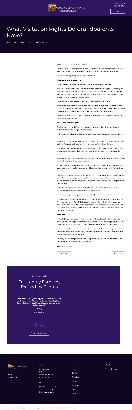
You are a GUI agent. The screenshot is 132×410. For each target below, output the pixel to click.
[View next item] (39, 324)
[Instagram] (111, 369)
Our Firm (74, 373)
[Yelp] (116, 369)
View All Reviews (36, 333)
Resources (75, 385)
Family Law (75, 377)
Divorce (74, 381)
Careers (74, 389)
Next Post (118, 254)
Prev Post (63, 254)
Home (74, 369)
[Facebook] (106, 369)
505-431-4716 (119, 6)
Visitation (69, 247)
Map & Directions (44, 377)
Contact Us (118, 11)
